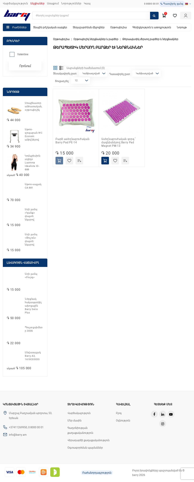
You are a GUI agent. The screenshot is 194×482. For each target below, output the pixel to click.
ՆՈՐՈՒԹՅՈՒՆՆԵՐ (71, 3)
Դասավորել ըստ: (119, 74)
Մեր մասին (74, 420)
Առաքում (53, 3)
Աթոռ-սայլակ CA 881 (33, 186)
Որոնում (25, 66)
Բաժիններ (19, 27)
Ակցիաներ (37, 3)
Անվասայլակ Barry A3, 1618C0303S (33, 356)
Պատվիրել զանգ (172, 3)
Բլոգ (119, 413)
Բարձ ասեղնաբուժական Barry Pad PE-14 (72, 140)
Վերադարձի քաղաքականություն (88, 440)
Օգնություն (123, 420)
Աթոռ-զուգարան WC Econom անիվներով (33, 134)
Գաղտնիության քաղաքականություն (80, 430)
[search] (95, 15)
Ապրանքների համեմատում (85, 67)
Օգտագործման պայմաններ (85, 447)
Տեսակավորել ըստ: (65, 73)
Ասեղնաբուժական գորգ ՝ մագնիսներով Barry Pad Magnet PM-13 (118, 142)
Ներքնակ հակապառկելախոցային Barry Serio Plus (33, 305)
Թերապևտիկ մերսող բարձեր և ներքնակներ (150, 39)
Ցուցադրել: (62, 81)
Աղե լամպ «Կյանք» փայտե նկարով (31, 214)
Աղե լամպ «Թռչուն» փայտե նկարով (31, 239)
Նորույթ (182, 27)
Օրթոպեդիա (118, 27)
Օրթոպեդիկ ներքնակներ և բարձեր (96, 39)
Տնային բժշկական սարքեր (50, 27)
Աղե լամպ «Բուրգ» (31, 275)
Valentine (22, 54)
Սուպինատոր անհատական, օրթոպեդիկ (33, 106)
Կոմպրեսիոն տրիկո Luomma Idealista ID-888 (32, 162)
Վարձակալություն (15, 3)
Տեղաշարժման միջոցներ (89, 27)
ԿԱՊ (87, 3)
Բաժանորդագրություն (96, 472)
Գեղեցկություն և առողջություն (151, 27)
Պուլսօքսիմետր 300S (34, 329)
